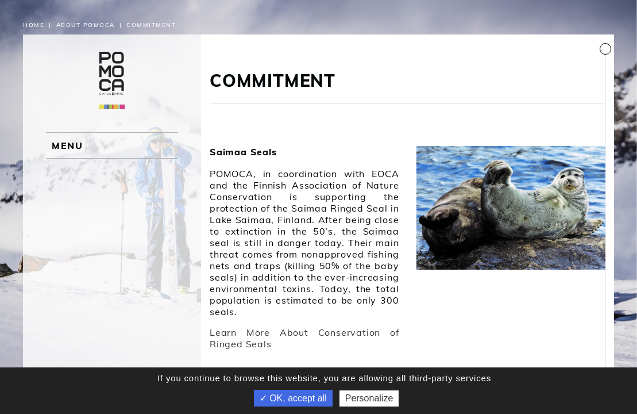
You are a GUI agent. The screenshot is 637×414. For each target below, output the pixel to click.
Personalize (369, 398)
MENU (67, 145)
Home (33, 25)
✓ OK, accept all (293, 398)
